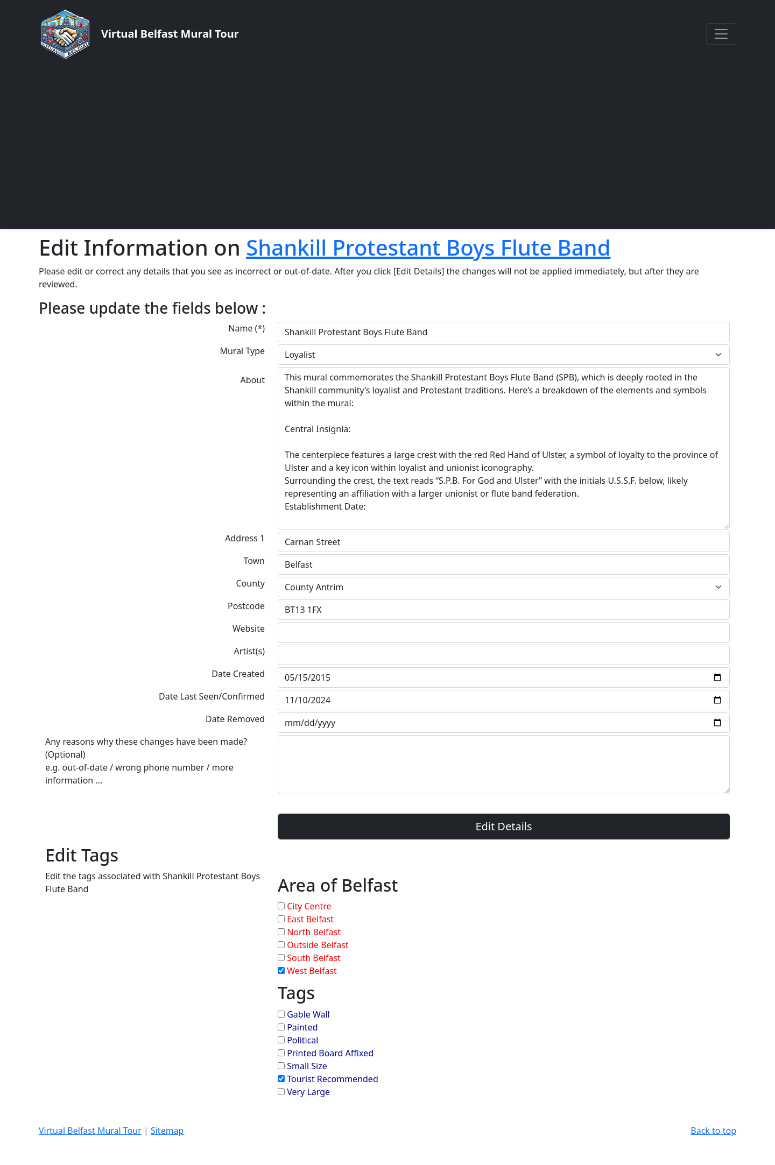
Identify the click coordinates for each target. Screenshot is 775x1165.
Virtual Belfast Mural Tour (90, 1130)
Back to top (713, 1130)
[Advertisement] (387, 144)
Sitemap (167, 1130)
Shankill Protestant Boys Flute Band (428, 247)
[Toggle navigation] (721, 34)
